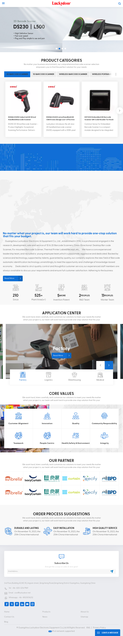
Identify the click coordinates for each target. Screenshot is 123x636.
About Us (85, 612)
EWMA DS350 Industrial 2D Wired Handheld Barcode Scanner (22, 118)
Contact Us (9, 617)
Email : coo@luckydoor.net (20, 593)
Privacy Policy (99, 628)
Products (46, 612)
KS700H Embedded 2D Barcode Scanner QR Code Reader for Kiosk (99, 118)
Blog (6, 622)
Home (6, 612)
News (44, 617)
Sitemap (84, 617)
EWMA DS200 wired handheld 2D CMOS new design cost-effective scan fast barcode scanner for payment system (60, 118)
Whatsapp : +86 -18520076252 (21, 598)
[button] (56, 48)
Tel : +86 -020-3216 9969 (18, 588)
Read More (9, 278)
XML (88, 628)
